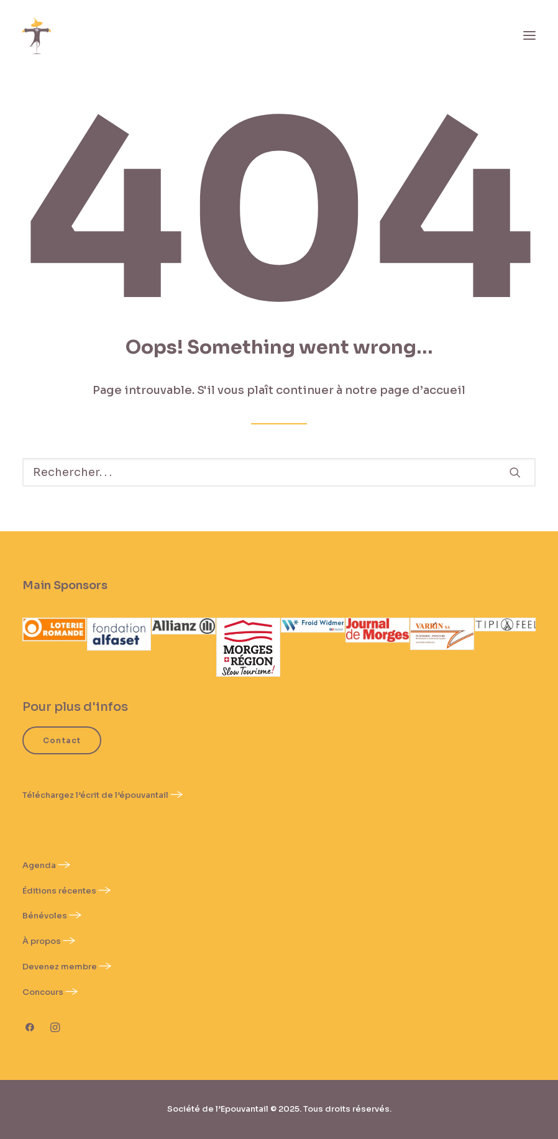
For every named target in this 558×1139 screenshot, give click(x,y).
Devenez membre (59, 966)
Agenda (40, 865)
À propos (41, 941)
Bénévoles (44, 915)
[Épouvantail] (36, 35)
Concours (42, 992)
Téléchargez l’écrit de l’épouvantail (95, 795)
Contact (62, 740)
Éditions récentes (59, 890)
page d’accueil (422, 390)
